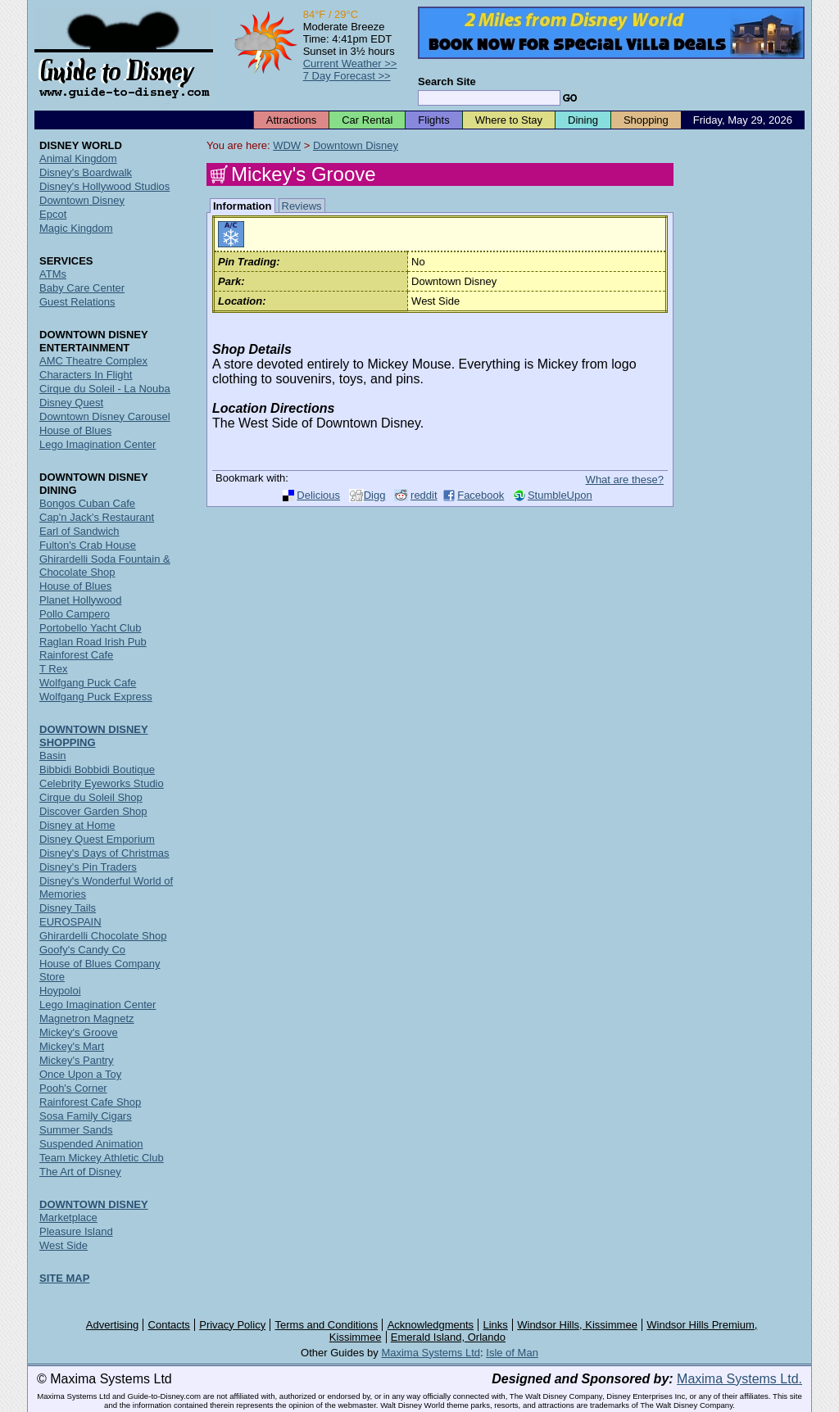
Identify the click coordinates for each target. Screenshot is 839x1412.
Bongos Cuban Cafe (87, 503)
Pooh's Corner (73, 1088)
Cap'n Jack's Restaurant (96, 517)
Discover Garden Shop (93, 811)
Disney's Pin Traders (88, 867)
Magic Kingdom (76, 228)
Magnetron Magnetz (86, 1018)
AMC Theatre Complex (93, 361)
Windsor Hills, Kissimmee (577, 1325)
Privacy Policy (232, 1325)
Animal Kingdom (78, 158)
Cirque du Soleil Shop (91, 797)
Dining (583, 120)
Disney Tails (67, 908)
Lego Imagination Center (97, 444)
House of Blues (75, 430)
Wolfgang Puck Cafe (87, 683)
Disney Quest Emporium (97, 839)
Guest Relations (77, 302)
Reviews (302, 206)
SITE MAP (64, 1278)
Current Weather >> (350, 63)
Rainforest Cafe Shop (90, 1102)
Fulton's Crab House (87, 545)
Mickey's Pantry (76, 1060)
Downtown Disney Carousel (104, 416)
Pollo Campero (74, 614)
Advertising (112, 1325)
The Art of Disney (80, 1171)
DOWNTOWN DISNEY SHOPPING (93, 736)
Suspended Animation (91, 1144)
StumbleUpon (560, 495)
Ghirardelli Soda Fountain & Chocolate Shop (104, 565)
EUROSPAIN (70, 922)
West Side (63, 1245)
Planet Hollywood (80, 600)
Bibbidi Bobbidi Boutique (97, 769)
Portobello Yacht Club (90, 628)
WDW (287, 145)
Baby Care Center (82, 288)
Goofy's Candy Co (82, 950)
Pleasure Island (76, 1231)
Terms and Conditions (327, 1325)
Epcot (52, 214)
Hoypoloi (60, 990)
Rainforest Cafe (76, 655)
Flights (433, 120)
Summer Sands (76, 1130)
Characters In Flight (85, 375)
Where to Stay (508, 120)
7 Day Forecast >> (347, 76)
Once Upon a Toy (80, 1074)
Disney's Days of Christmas (104, 853)
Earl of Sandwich (79, 531)
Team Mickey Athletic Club (101, 1158)
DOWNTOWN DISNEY (93, 1204)
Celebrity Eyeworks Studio (101, 783)
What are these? (625, 479)
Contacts (169, 1325)
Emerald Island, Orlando (448, 1337)
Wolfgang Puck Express (95, 696)
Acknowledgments (431, 1325)
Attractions (291, 120)
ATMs (52, 274)
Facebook (480, 495)
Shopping (646, 120)
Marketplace (68, 1217)
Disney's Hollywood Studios (104, 186)
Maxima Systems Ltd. (739, 1379)
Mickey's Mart (71, 1046)
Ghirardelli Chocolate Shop (102, 936)
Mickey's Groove (78, 1032)
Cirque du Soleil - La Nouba (104, 388)
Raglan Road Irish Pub (93, 642)
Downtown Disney (355, 145)
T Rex (53, 669)
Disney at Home (77, 825)
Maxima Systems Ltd (430, 1352)
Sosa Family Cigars (85, 1116)
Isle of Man (512, 1352)
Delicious (318, 495)
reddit (424, 495)
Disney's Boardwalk (85, 172)
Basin (52, 755)
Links (495, 1325)
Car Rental (367, 120)
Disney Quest (71, 402)
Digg (375, 495)
